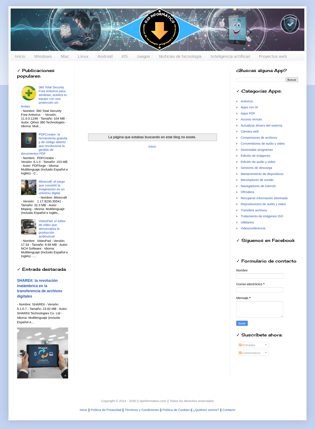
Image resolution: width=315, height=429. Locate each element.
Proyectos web (273, 56)
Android (105, 56)
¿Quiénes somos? (206, 410)
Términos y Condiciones (142, 410)
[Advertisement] (152, 97)
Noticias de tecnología (180, 56)
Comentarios (250, 353)
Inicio (20, 56)
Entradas (247, 345)
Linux (83, 56)
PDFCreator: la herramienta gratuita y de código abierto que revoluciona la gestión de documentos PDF (44, 144)
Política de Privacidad (106, 410)
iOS (125, 56)
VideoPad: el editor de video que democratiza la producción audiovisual (52, 228)
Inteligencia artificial (230, 56)
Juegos (143, 56)
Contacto (228, 410)
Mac (65, 56)
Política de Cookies (176, 410)
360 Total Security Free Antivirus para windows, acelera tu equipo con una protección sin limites (44, 96)
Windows (43, 56)
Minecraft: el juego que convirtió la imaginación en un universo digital (52, 187)
